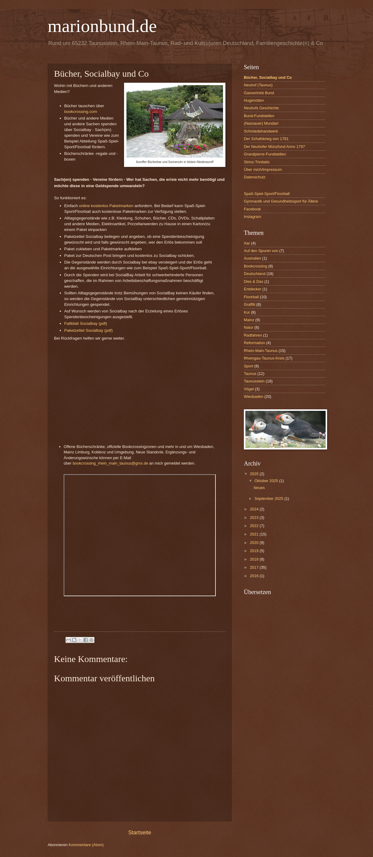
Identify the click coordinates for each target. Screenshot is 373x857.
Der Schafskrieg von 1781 (266, 138)
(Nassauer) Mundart (261, 123)
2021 (255, 534)
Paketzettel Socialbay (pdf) (88, 330)
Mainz (249, 320)
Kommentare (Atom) (86, 845)
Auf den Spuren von (261, 250)
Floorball (251, 297)
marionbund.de (102, 26)
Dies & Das (253, 281)
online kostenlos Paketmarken (106, 205)
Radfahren (253, 335)
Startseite (139, 833)
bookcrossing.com (80, 111)
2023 (255, 517)
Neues (259, 487)
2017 (255, 567)
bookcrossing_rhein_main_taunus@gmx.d (109, 463)
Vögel (249, 389)
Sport (248, 366)
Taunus (250, 373)
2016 (255, 576)
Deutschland (255, 273)
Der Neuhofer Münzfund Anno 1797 (274, 146)
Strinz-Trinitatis (256, 162)
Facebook (252, 209)
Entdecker (252, 289)
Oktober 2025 (266, 480)
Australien (252, 258)
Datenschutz (255, 177)
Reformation (254, 343)
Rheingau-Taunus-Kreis (264, 358)
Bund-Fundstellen (259, 116)
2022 (255, 525)
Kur (247, 312)
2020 (255, 542)
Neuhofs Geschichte (261, 108)
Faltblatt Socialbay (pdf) (86, 323)
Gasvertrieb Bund (259, 93)
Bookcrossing (255, 266)
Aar (247, 243)
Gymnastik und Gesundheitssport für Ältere (281, 201)
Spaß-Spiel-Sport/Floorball (267, 193)
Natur (248, 327)
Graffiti (249, 304)
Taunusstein (254, 381)
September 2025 (269, 498)
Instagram (252, 216)
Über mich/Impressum (263, 169)
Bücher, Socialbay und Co (268, 77)
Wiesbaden (253, 396)
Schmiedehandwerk (261, 131)
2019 (255, 550)
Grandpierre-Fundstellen (265, 154)
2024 (255, 509)
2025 (255, 474)
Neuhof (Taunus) (258, 85)
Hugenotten (254, 100)
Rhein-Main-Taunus (261, 350)
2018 (255, 559)
